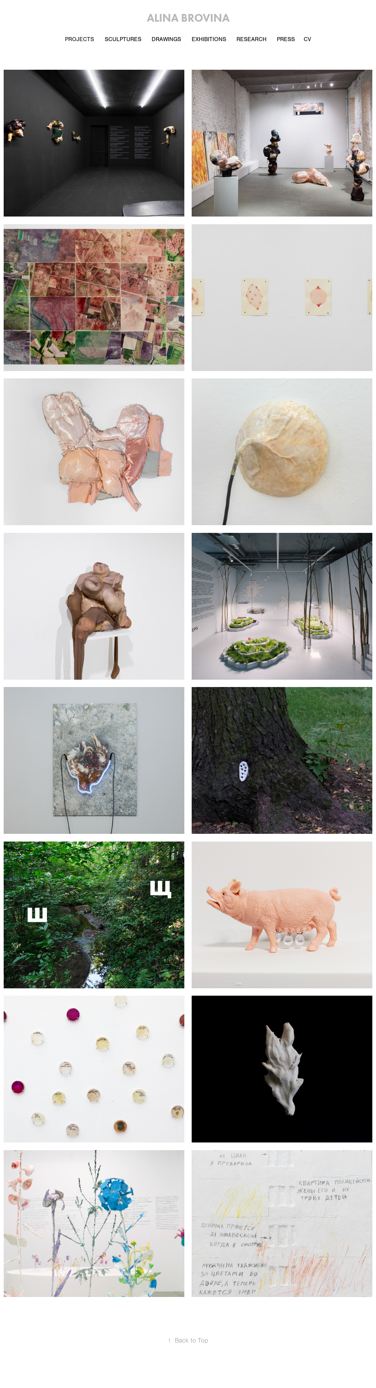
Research (251, 39)
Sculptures (123, 39)
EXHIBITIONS (209, 39)
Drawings (166, 39)
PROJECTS (79, 39)
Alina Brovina (188, 18)
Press (286, 39)
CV (307, 39)
